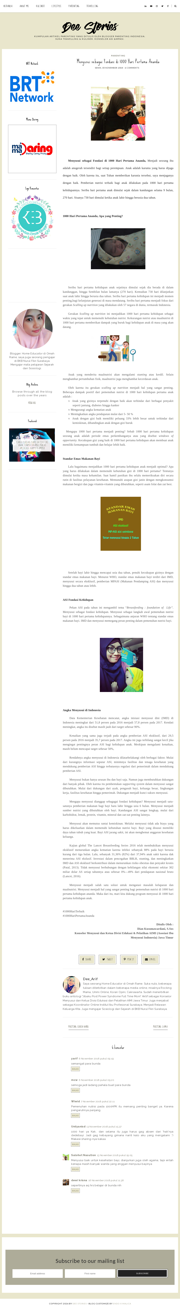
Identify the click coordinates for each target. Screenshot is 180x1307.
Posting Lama (158, 1026)
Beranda (8, 6)
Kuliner (40, 6)
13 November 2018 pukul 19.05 (115, 1154)
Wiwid (75, 1100)
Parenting (74, 6)
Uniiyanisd (78, 1125)
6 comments (132, 68)
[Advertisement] (32, 275)
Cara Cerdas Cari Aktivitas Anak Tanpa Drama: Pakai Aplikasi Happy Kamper (32, 446)
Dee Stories (80, 1302)
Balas (75, 1068)
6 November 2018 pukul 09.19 (96, 1057)
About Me (24, 6)
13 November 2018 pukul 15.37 (103, 1125)
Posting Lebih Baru (81, 1026)
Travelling (92, 6)
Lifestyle (57, 6)
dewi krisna (79, 1178)
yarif (74, 1057)
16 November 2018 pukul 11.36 (106, 1178)
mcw (74, 1078)
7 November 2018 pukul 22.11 (98, 1100)
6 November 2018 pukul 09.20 (96, 1078)
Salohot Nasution (83, 1154)
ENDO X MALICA (122, 1302)
